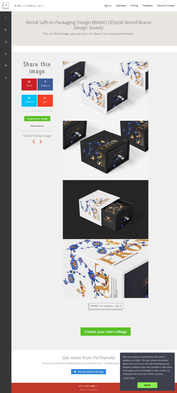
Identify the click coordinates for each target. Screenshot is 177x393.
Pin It (29, 84)
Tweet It (29, 100)
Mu (97, 386)
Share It (45, 84)
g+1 (45, 100)
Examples (121, 5)
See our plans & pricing (88, 371)
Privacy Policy (92, 390)
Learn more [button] (129, 378)
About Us (83, 390)
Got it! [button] (147, 385)
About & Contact (166, 5)
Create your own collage (105, 331)
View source (37, 125)
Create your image (37, 118)
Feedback (148, 5)
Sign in (107, 5)
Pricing (134, 5)
